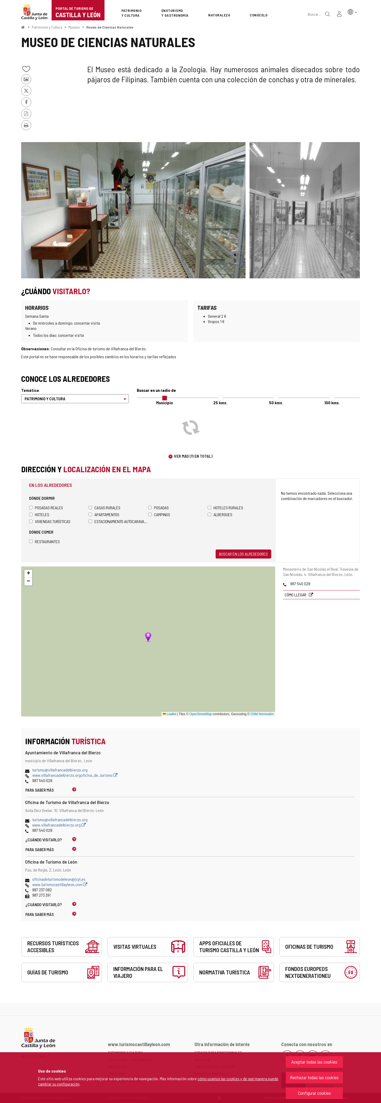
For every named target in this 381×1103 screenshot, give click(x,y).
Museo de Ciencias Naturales (109, 27)
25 (220, 402)
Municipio (164, 402)
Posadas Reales (46, 507)
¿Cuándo (43, 839)
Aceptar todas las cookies (314, 1062)
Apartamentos (104, 514)
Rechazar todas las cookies (314, 1077)
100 (332, 402)
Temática (30, 390)
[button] (352, 11)
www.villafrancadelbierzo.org (59, 824)
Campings (159, 514)
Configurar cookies (314, 1093)
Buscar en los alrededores (243, 553)
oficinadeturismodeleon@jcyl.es (58, 879)
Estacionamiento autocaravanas (118, 521)
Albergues (220, 514)
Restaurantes (44, 541)
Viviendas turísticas (49, 521)
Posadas (158, 507)
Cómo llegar (296, 594)
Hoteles (39, 514)
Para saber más (39, 789)
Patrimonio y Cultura (47, 27)
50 (276, 402)
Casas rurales (104, 507)
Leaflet (169, 714)
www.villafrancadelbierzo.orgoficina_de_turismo (74, 775)
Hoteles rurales (225, 507)
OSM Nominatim (262, 714)
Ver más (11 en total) (193, 456)
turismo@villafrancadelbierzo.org (60, 769)
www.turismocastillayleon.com (59, 884)
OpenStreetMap (200, 714)
